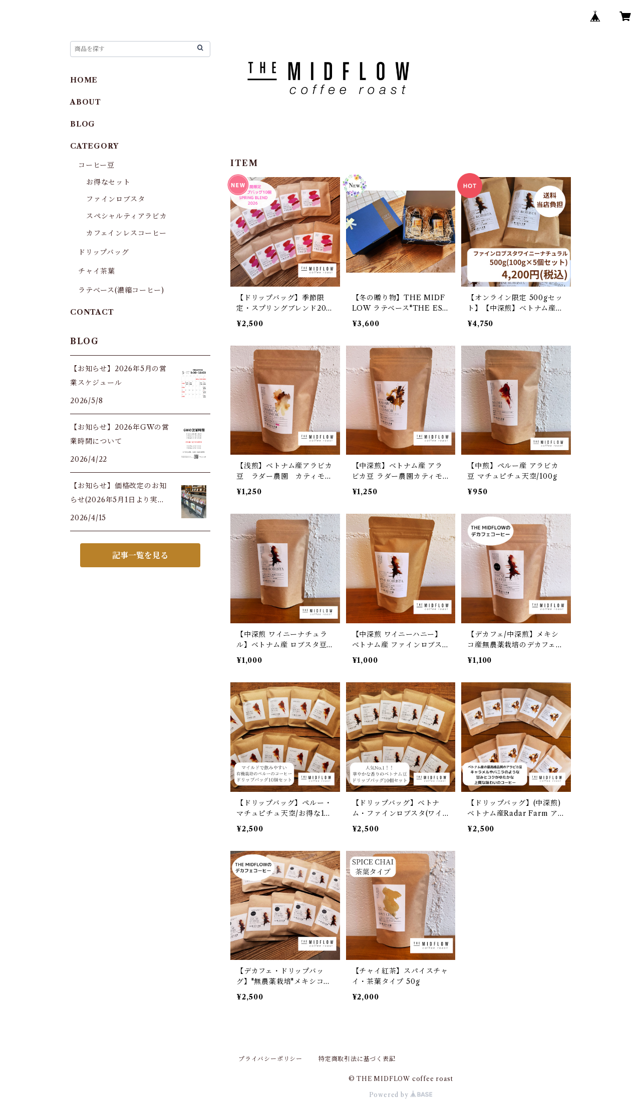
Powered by (401, 1094)
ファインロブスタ (115, 199)
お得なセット (108, 182)
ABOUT (85, 102)
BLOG (82, 124)
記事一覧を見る (140, 555)
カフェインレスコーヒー (126, 233)
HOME (84, 80)
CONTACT (92, 312)
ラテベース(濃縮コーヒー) (121, 290)
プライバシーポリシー (270, 1058)
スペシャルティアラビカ (126, 216)
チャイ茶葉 (96, 271)
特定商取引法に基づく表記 (357, 1058)
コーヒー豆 (96, 165)
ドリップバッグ (103, 252)
